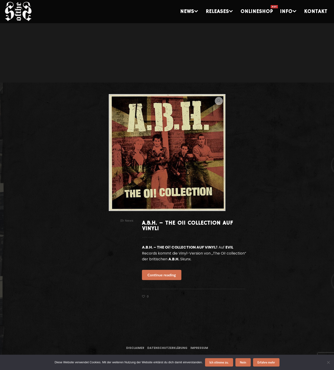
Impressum (199, 348)
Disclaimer (135, 348)
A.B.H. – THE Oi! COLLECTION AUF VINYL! (187, 226)
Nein (243, 362)
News (129, 220)
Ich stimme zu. (219, 362)
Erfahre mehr (266, 362)
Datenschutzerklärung (167, 348)
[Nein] (328, 362)
